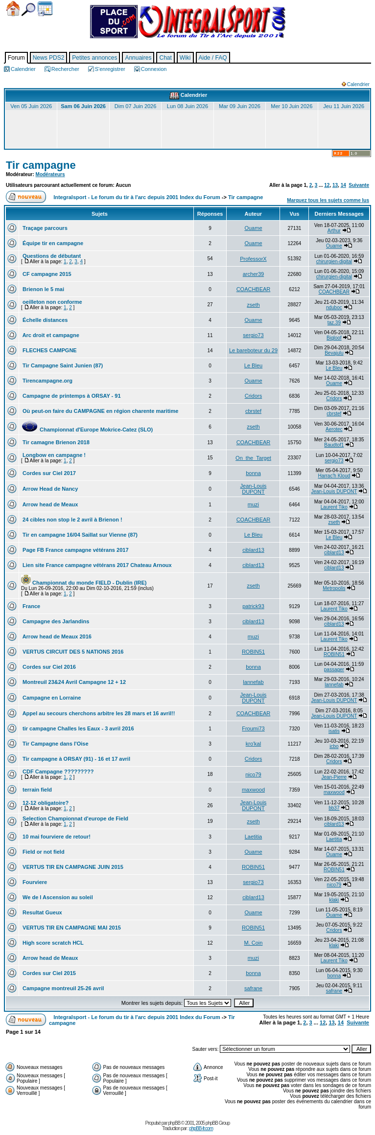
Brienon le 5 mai (42, 289)
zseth (253, 305)
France (30, 606)
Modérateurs (50, 174)
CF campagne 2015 (46, 274)
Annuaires (138, 57)
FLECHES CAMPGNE (49, 350)
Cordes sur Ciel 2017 (48, 473)
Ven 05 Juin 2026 (31, 106)
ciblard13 (253, 550)
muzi (253, 504)
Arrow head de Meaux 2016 (56, 636)
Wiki (185, 57)
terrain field (36, 790)
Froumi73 (253, 728)
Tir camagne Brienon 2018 (55, 442)
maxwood (253, 790)
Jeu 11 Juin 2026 (343, 106)
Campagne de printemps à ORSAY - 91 (71, 396)
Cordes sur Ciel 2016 (48, 667)
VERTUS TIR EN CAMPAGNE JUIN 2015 (72, 867)
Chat (165, 57)
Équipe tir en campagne (52, 243)
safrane (253, 988)
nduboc (334, 307)
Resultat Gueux (41, 912)
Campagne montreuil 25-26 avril (62, 988)
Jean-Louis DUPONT (253, 489)
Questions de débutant (51, 256)
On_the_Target (253, 458)
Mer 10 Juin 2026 (291, 106)
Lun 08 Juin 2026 (187, 106)
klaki (334, 900)
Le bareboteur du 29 (253, 350)
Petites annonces (94, 57)
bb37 (333, 808)
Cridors (253, 396)
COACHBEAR (253, 289)
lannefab (253, 682)
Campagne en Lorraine (51, 698)
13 (335, 185)
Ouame (253, 228)
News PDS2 (49, 57)
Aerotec (334, 429)
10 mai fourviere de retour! (56, 837)
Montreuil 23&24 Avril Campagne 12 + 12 (73, 682)
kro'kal (253, 744)
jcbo (333, 746)
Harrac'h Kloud (334, 475)
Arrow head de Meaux (49, 504)
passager (334, 669)
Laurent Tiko (334, 507)
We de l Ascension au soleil (57, 897)
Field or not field (43, 852)
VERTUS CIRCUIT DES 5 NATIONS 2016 (72, 652)
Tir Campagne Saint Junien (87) (62, 365)
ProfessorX (253, 259)
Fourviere (34, 882)
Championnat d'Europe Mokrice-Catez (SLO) (87, 429)
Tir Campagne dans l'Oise (55, 744)
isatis (334, 731)
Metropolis (334, 588)
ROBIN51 (253, 652)
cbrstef (253, 411)
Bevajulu (334, 353)
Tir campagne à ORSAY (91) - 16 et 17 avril (75, 759)
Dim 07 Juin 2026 (136, 106)
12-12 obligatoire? (45, 803)
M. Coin (253, 943)
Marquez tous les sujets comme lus (328, 200)
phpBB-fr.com (201, 1128)
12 (326, 185)
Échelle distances (44, 320)
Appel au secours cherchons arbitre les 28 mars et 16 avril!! (98, 713)
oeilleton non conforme (51, 302)
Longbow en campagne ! (53, 455)
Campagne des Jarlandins (55, 621)
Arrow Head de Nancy (49, 489)
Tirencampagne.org (46, 381)
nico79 (253, 774)
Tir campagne (41, 165)
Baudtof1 (334, 445)
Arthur (334, 230)
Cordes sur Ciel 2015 (48, 973)
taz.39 (334, 322)
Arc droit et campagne (50, 335)
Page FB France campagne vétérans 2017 (75, 550)
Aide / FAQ (213, 57)
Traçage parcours (44, 228)
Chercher (28, 9)
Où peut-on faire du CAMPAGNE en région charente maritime (99, 411)
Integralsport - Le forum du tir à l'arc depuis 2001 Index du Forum (136, 197)
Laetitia (253, 837)
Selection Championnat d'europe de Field (74, 818)
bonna (253, 473)
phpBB (174, 1123)
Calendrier (45, 8)
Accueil (13, 8)
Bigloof (334, 337)
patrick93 (253, 606)
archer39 (253, 274)
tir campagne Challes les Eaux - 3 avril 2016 (77, 728)
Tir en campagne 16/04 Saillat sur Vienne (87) (79, 535)
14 (343, 185)
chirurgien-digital (334, 261)
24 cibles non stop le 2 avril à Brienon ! (71, 519)
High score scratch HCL (52, 943)
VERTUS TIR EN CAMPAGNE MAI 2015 (71, 928)
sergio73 (253, 335)
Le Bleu (253, 365)
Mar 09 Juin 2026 (239, 106)
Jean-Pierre (334, 777)
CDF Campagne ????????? (57, 771)
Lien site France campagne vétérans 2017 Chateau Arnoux (96, 565)
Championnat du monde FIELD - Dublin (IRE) (83, 583)
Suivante (359, 185)
